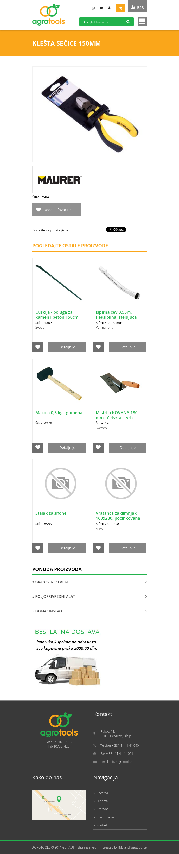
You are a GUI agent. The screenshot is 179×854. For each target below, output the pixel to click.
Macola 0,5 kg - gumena (58, 413)
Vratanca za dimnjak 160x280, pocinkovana (118, 515)
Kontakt (100, 825)
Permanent (104, 327)
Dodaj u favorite (57, 209)
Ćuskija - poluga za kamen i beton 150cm (57, 314)
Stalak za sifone (51, 513)
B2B (140, 7)
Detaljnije (67, 346)
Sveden (41, 327)
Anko (99, 528)
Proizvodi (101, 809)
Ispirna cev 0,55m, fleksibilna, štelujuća (116, 314)
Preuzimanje (103, 817)
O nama (100, 801)
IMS (121, 847)
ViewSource (138, 847)
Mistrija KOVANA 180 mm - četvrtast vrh (117, 415)
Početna (100, 793)
